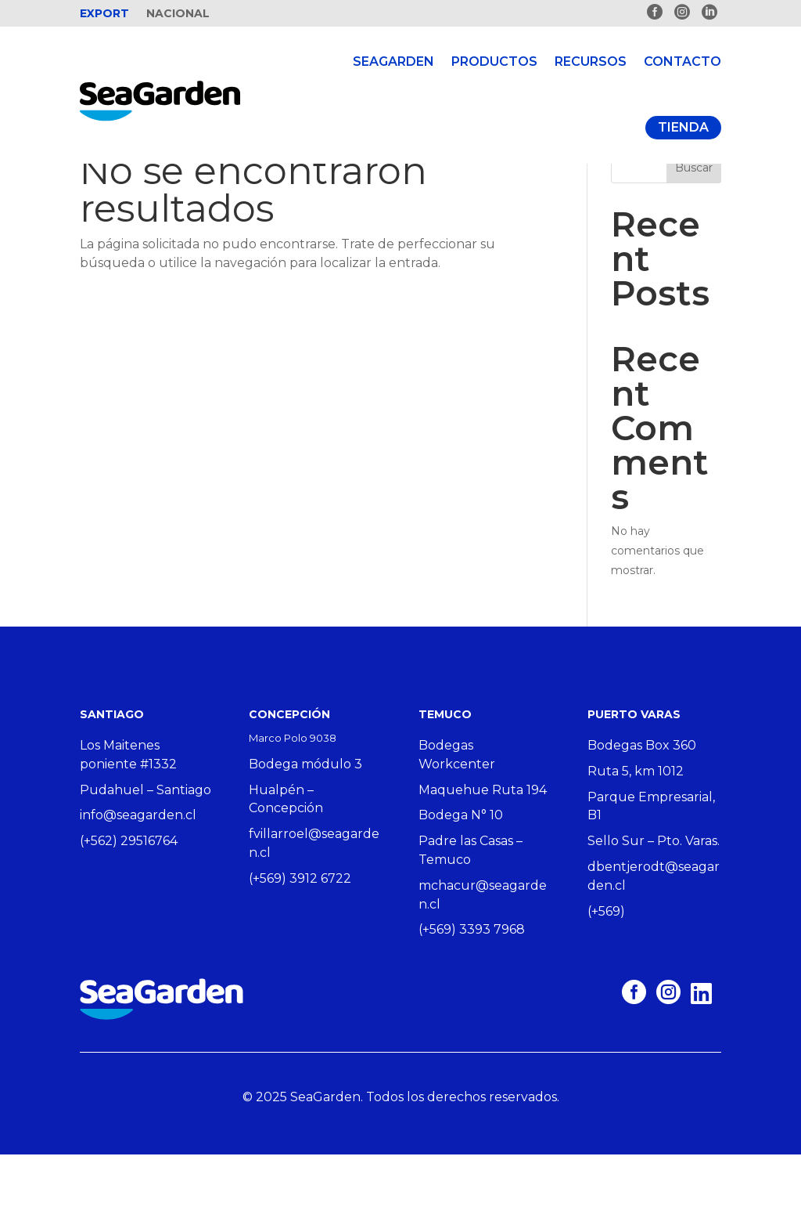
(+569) (606, 970)
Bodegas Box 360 (641, 804)
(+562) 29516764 (129, 900)
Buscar (694, 227)
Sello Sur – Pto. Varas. (653, 900)
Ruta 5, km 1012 (635, 830)
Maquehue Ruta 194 (482, 849)
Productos (494, 61)
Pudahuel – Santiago (145, 849)
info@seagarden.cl (138, 874)
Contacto (682, 61)
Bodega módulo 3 (305, 823)
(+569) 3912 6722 (300, 937)
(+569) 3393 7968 (471, 988)
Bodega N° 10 (460, 874)
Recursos (591, 61)
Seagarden (393, 61)
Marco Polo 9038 (292, 797)
